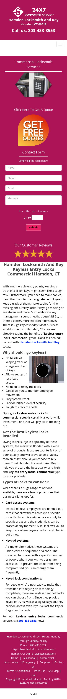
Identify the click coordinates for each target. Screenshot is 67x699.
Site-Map (53, 671)
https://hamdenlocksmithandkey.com (33, 649)
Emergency (28, 662)
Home (14, 658)
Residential (29, 658)
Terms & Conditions (18, 671)
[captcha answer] (37, 217)
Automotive (11, 662)
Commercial (47, 658)
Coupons (45, 662)
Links (33, 675)
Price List (39, 671)
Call (33, 693)
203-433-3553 (41, 30)
